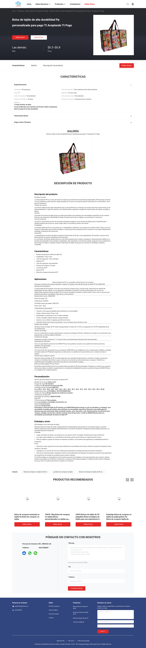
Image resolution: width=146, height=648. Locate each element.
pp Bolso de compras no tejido (63, 472)
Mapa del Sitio (60, 641)
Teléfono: (72, 577)
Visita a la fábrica (53, 610)
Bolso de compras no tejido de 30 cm (91, 472)
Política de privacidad (83, 641)
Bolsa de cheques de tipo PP (80, 618)
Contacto (51, 617)
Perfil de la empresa (54, 606)
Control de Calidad (54, 614)
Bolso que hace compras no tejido (37, 11)
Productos (21, 11)
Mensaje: (72, 543)
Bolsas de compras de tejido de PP (80, 613)
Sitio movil (71, 641)
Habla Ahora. (20, 37)
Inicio (14, 11)
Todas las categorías (78, 622)
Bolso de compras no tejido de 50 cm (35, 472)
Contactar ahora (77, 588)
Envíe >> (103, 631)
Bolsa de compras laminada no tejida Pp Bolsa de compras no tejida (27, 516)
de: (70, 567)
